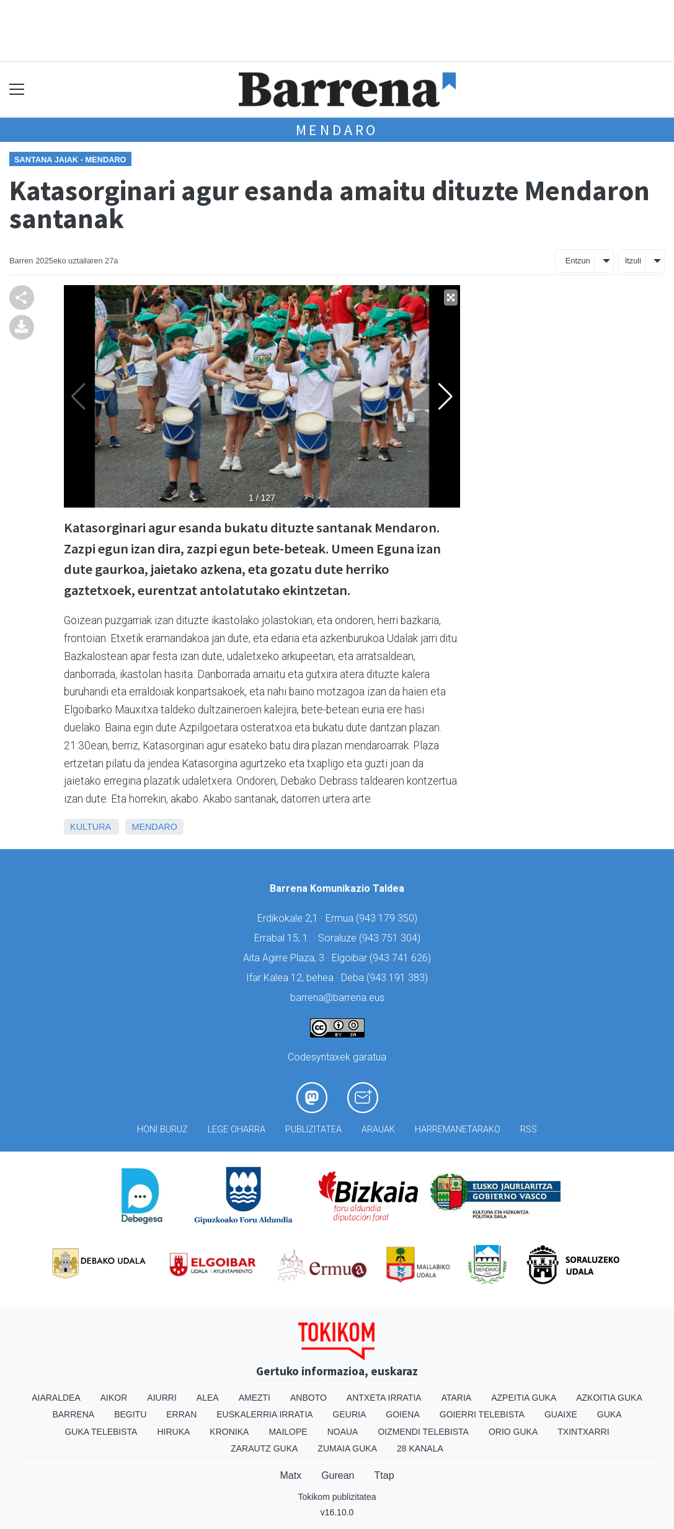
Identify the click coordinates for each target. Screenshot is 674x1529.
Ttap (384, 1475)
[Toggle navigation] (17, 89)
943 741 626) (402, 958)
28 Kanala (420, 1448)
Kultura (90, 827)
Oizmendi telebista (423, 1432)
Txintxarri (583, 1432)
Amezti (254, 1398)
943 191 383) (399, 978)
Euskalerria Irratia (264, 1414)
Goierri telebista (482, 1414)
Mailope (287, 1432)
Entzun (577, 260)
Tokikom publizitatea (337, 1497)
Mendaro (337, 129)
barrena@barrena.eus (337, 997)
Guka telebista (100, 1432)
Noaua (342, 1432)
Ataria (456, 1398)
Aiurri (161, 1398)
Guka (609, 1414)
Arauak (378, 1129)
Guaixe (560, 1414)
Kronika (229, 1432)
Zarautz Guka (264, 1448)
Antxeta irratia (384, 1398)
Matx (290, 1475)
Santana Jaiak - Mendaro (70, 159)
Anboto (308, 1398)
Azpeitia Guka (523, 1398)
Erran (181, 1414)
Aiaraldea (56, 1398)
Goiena (402, 1414)
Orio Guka (513, 1432)
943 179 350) (388, 918)
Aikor (114, 1398)
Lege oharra (236, 1129)
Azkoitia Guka (609, 1398)
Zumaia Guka (347, 1448)
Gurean (337, 1475)
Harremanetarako (457, 1129)
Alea (208, 1398)
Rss (528, 1129)
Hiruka (173, 1432)
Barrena (73, 1414)
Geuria (349, 1414)
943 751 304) (391, 938)
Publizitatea (313, 1129)
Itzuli (633, 260)
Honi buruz (162, 1129)
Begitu (130, 1414)
